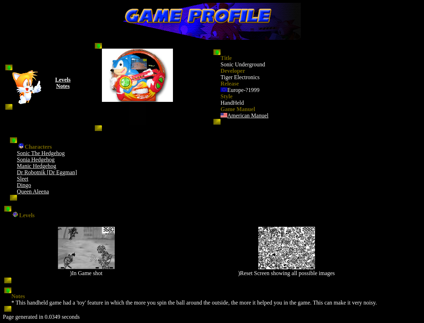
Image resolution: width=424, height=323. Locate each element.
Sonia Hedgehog (36, 160)
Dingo (24, 185)
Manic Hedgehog (36, 166)
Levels (63, 80)
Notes (63, 86)
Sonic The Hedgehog (41, 153)
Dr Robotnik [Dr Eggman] (47, 172)
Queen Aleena (33, 191)
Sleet (22, 179)
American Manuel (247, 116)
